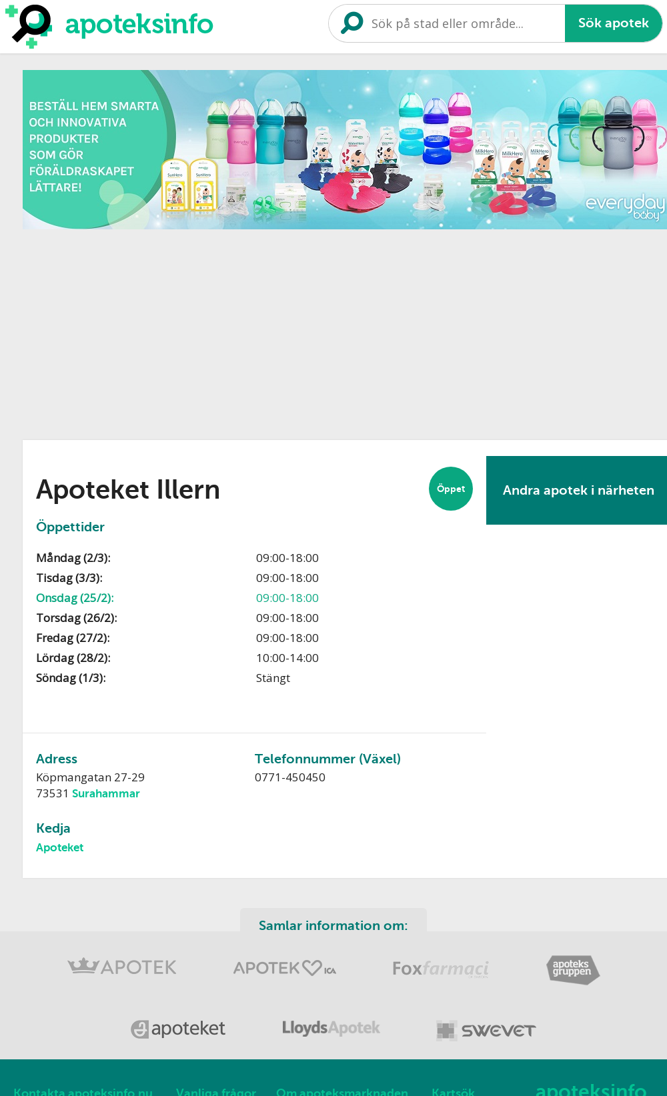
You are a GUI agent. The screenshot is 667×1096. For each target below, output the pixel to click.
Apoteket (59, 847)
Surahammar (106, 793)
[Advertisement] (203, 330)
